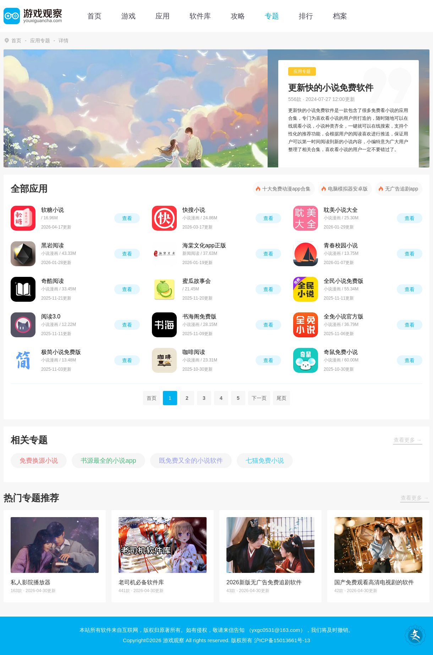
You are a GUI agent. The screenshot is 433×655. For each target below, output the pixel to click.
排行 (306, 16)
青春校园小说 (341, 245)
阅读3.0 (50, 316)
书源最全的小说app (108, 460)
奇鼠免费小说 (341, 352)
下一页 (259, 398)
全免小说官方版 (343, 316)
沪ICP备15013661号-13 (282, 640)
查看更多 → (408, 440)
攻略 (238, 16)
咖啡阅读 (193, 352)
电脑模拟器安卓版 (348, 189)
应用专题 (40, 40)
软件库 (200, 16)
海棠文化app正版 (204, 245)
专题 (272, 16)
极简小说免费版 (61, 352)
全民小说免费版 (343, 281)
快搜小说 (193, 210)
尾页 (281, 398)
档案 (340, 16)
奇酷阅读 (52, 281)
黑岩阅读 (52, 245)
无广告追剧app (401, 189)
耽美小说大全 (341, 210)
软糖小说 (52, 210)
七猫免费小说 (265, 460)
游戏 (128, 16)
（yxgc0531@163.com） (276, 630)
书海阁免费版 (199, 316)
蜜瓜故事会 (196, 281)
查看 (127, 218)
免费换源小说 (39, 460)
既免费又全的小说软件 (191, 460)
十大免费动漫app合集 (286, 189)
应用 (162, 16)
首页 (94, 16)
